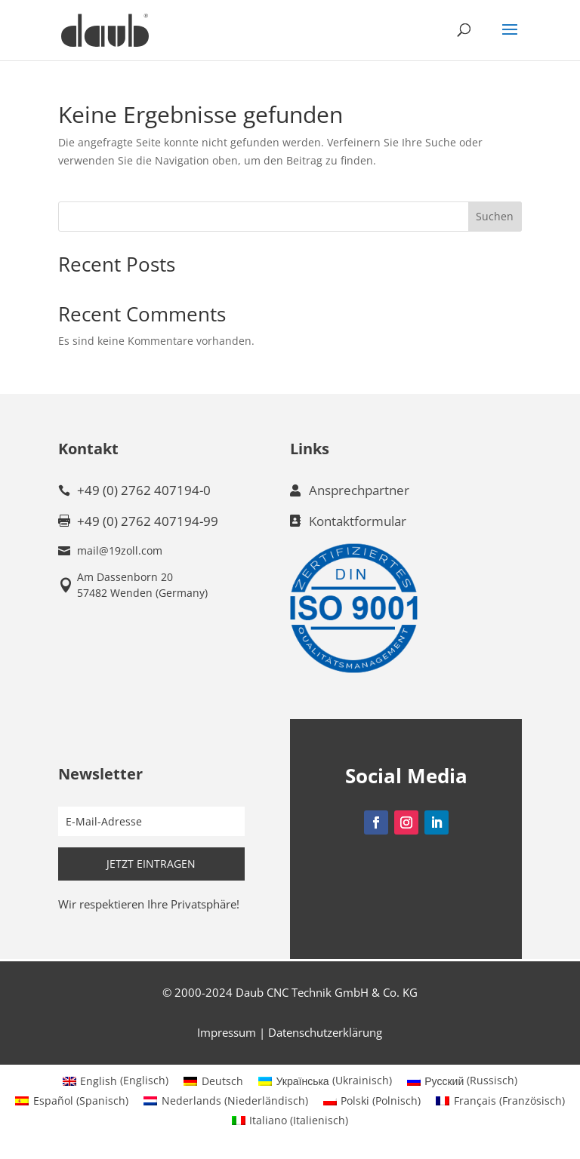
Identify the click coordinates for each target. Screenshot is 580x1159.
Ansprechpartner (359, 490)
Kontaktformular (357, 521)
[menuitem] (116, 1080)
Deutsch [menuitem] (222, 1081)
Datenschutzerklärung (325, 1032)
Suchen (495, 216)
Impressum (226, 1032)
